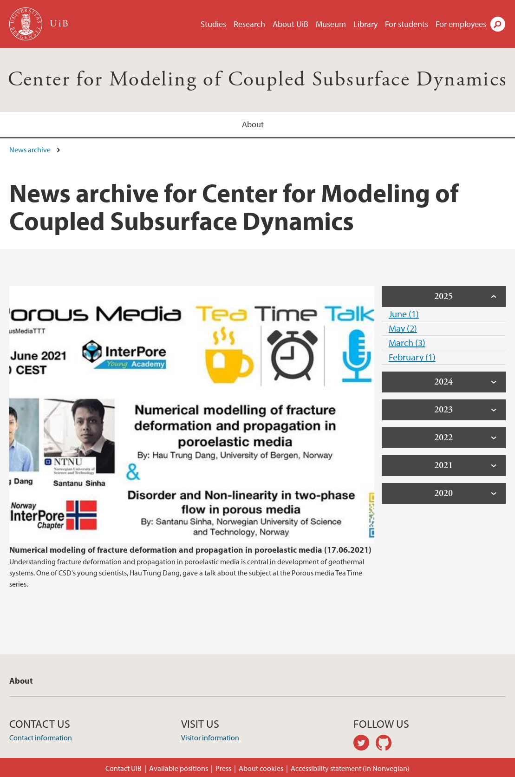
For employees (461, 24)
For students (406, 24)
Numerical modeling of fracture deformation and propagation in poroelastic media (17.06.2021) (190, 549)
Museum (331, 24)
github (387, 744)
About (253, 124)
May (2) (403, 328)
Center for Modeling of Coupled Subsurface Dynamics (258, 79)
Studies (213, 24)
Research (249, 24)
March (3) (407, 342)
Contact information (40, 737)
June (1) (404, 314)
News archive (30, 149)
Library (365, 24)
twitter (364, 744)
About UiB (290, 24)
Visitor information (210, 737)
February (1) (412, 357)
